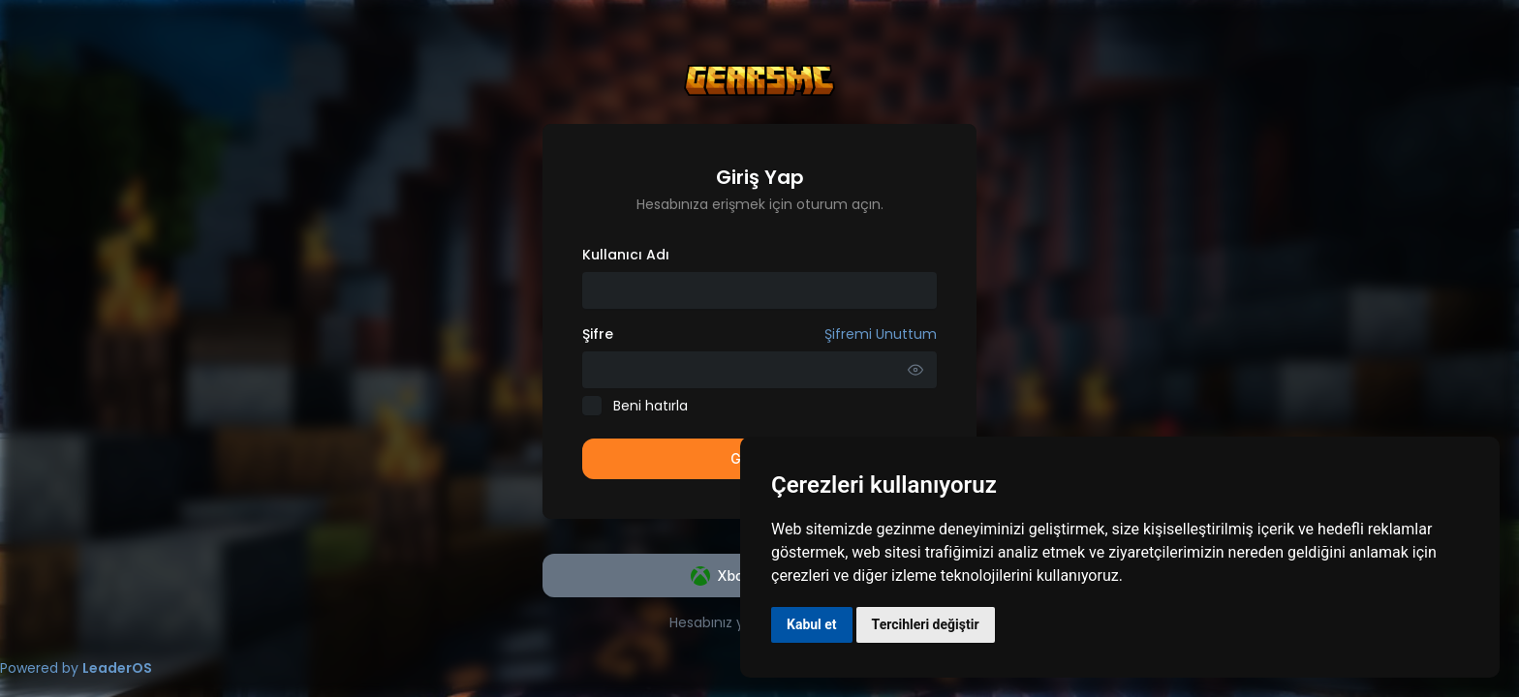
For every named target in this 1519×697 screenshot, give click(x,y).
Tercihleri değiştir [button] (925, 624)
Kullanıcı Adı (625, 254)
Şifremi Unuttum (880, 334)
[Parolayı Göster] (915, 369)
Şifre (759, 334)
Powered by (76, 668)
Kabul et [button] (812, 624)
